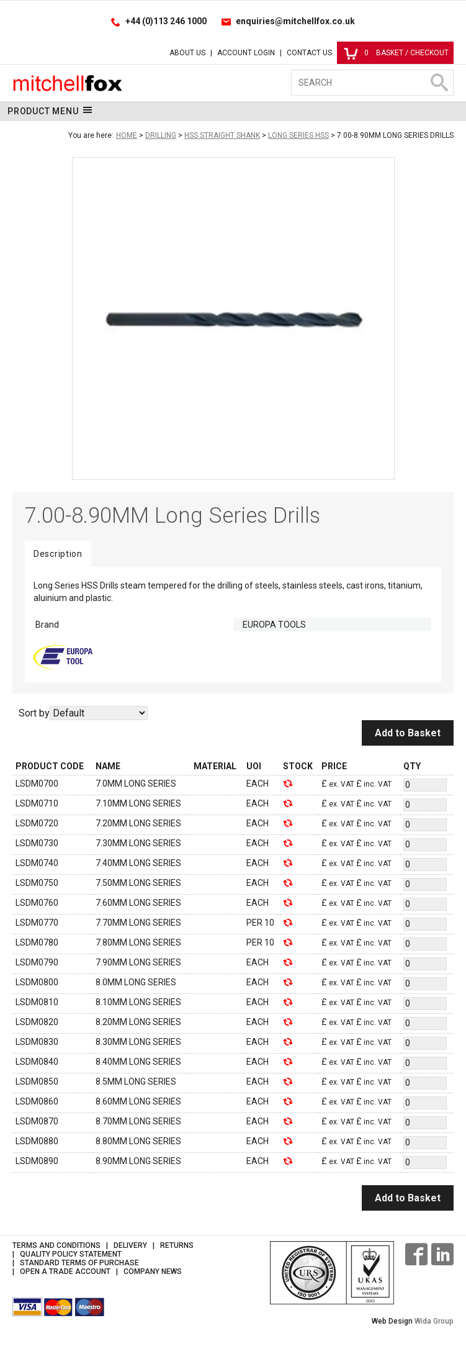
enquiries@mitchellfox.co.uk (295, 21)
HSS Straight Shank (222, 135)
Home (126, 135)
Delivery (130, 1245)
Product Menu (49, 110)
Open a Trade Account (65, 1271)
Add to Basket (408, 733)
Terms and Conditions (56, 1245)
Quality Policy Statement (71, 1254)
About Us (187, 52)
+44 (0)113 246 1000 (166, 21)
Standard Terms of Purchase (79, 1262)
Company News (152, 1271)
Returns (177, 1245)
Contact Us (309, 52)
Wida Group (434, 1321)
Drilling (160, 135)
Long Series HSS (298, 135)
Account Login (246, 52)
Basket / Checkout (396, 53)
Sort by (34, 713)
